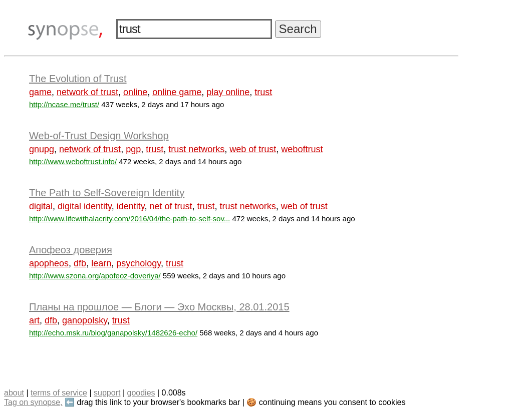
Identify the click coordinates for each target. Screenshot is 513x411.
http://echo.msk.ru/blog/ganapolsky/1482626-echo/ (113, 332)
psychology (138, 263)
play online (227, 92)
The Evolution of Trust (78, 78)
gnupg (41, 149)
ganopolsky (84, 320)
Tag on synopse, (33, 402)
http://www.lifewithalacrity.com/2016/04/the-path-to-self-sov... (129, 218)
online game (176, 92)
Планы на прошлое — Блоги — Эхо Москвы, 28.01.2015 (159, 306)
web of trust (252, 149)
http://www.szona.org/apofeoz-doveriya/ (95, 275)
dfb (80, 263)
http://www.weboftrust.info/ (73, 161)
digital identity (85, 206)
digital (41, 206)
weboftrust (302, 149)
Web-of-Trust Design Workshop (99, 135)
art (34, 320)
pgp (133, 149)
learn (101, 263)
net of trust (171, 206)
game (40, 92)
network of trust (87, 92)
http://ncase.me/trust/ (64, 104)
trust (263, 92)
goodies (141, 392)
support (107, 392)
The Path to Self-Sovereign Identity (106, 192)
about (14, 392)
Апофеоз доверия (70, 249)
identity (131, 206)
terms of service (59, 392)
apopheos (49, 263)
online (135, 92)
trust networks (196, 149)
